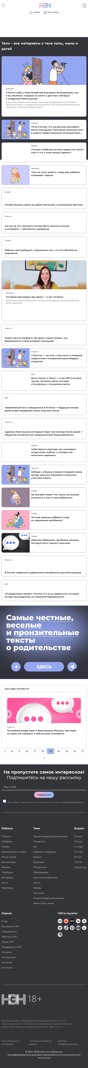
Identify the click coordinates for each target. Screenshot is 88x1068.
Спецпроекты (9, 931)
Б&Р (32, 374)
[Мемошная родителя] (72, 921)
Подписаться (44, 795)
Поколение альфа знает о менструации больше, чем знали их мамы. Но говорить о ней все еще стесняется (41, 732)
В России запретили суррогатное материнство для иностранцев (43, 572)
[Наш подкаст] (60, 935)
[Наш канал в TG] (60, 921)
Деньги (37, 857)
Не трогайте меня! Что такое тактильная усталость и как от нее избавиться (55, 496)
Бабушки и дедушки (44, 851)
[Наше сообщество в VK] (78, 921)
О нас (5, 921)
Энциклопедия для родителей (50, 836)
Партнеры (7, 888)
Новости (8, 328)
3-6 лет (78, 857)
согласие (15, 802)
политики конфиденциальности (72, 802)
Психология (40, 867)
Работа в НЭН (9, 936)
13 (50, 751)
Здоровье (38, 862)
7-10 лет (78, 862)
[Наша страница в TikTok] (66, 928)
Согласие (7, 962)
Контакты (7, 952)
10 (27, 751)
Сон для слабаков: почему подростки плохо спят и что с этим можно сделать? (57, 151)
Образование (40, 872)
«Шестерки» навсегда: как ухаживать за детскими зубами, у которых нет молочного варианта (53, 452)
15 (66, 751)
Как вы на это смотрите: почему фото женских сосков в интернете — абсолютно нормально (37, 227)
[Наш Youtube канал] (78, 928)
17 (82, 751)
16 (74, 751)
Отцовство (39, 841)
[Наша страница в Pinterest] (72, 928)
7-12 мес (78, 841)
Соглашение (9, 957)
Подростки (80, 867)
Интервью (7, 877)
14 (58, 751)
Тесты (5, 882)
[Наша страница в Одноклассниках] (84, 921)
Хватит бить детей (43, 903)
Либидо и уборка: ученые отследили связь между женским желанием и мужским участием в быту (56, 475)
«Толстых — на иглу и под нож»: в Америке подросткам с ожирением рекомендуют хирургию (56, 358)
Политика (7, 967)
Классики (38, 893)
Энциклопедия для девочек (48, 898)
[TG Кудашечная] (66, 921)
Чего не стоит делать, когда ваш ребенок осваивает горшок (55, 173)
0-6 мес (78, 836)
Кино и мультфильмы (45, 877)
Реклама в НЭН (10, 926)
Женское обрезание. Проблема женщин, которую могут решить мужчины (55, 541)
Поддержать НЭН (11, 947)
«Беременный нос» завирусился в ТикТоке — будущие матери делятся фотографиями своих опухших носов (42, 409)
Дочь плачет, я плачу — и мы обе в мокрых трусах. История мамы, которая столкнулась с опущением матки (56, 381)
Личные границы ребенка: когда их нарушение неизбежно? (50, 519)
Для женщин (9, 862)
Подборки (7, 872)
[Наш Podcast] (84, 928)
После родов (9, 857)
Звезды (37, 888)
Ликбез (34, 146)
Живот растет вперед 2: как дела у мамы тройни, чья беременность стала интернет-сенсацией (36, 339)
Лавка (34, 12)
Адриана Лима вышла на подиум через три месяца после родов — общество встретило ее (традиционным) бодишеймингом (44, 433)
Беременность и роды (14, 851)
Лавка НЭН (8, 942)
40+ (35, 846)
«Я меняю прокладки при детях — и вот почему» (35, 297)
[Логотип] (45, 5)
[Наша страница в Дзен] (60, 928)
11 (35, 751)
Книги (36, 882)
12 (42, 751)
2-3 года (78, 851)
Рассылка (51, 12)
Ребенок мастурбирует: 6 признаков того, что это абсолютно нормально (41, 251)
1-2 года (78, 846)
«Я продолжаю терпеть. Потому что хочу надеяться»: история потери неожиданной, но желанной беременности (42, 595)
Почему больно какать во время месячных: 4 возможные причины (44, 205)
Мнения (10, 89)
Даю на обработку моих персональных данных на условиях (45, 802)
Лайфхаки (35, 168)
